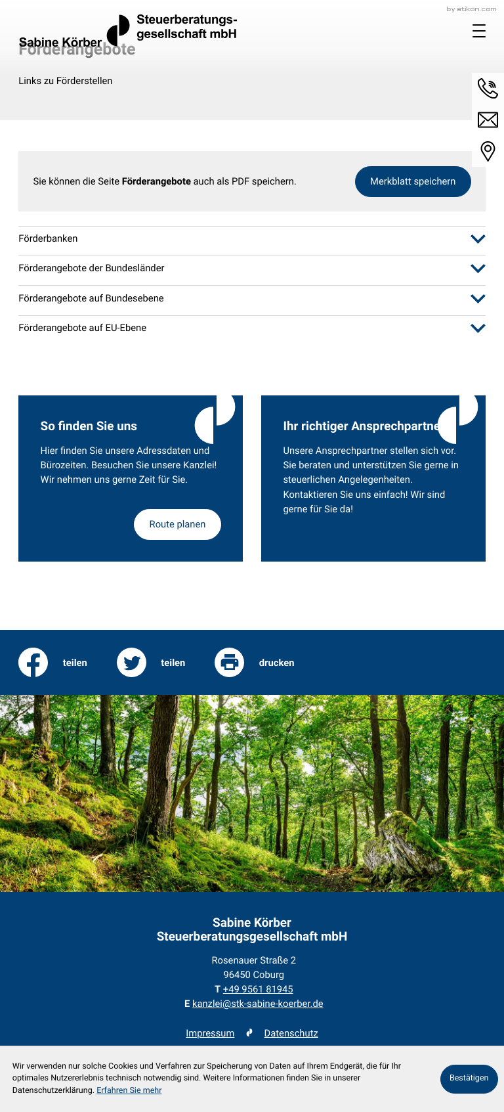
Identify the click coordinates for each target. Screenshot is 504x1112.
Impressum (210, 1033)
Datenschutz (291, 1033)
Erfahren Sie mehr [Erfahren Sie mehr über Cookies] (128, 1091)
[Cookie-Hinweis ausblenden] (469, 1079)
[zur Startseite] (128, 30)
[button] (488, 88)
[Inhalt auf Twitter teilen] (151, 662)
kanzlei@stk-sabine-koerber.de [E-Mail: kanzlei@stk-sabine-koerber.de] (258, 1004)
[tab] (251, 239)
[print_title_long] (254, 662)
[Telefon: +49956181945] (258, 989)
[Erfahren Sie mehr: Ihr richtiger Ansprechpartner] (373, 478)
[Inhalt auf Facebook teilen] (52, 662)
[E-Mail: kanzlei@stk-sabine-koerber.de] (488, 120)
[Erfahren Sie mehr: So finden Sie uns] (177, 524)
